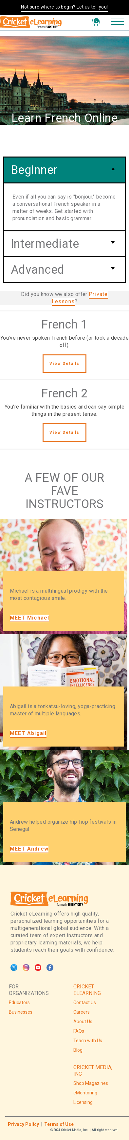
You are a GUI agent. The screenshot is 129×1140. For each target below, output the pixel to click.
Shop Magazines (90, 1083)
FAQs (78, 1031)
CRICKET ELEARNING (87, 989)
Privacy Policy (23, 1124)
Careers (81, 1012)
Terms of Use (59, 1124)
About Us (82, 1021)
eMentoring (85, 1092)
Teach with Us (87, 1040)
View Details (64, 363)
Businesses (20, 1012)
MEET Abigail (28, 733)
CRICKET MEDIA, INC (92, 1070)
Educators (19, 1002)
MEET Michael (29, 618)
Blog (78, 1050)
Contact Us (84, 1002)
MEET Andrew (29, 849)
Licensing (83, 1102)
